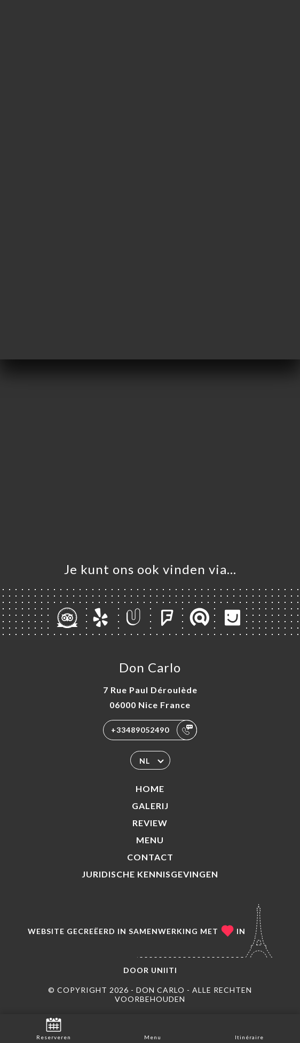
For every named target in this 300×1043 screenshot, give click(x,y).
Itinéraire (249, 1027)
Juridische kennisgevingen (150, 874)
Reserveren (53, 1027)
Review (150, 823)
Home (150, 788)
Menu (150, 840)
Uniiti (164, 970)
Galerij (150, 806)
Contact (150, 857)
